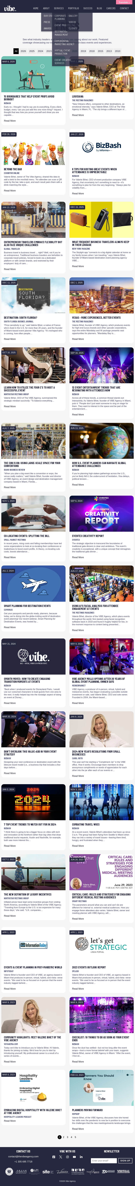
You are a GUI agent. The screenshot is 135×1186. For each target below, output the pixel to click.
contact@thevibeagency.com (23, 1156)
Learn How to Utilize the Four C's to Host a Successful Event (29, 389)
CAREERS (111, 8)
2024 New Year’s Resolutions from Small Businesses (96, 753)
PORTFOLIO (73, 8)
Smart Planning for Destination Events (27, 605)
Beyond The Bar (13, 169)
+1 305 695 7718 (23, 1161)
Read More (10, 120)
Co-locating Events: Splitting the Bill (26, 535)
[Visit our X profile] (60, 1156)
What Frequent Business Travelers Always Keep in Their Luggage (100, 243)
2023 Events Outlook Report (89, 967)
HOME (36, 8)
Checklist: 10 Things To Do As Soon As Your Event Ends (100, 1038)
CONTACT (124, 8)
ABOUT (46, 8)
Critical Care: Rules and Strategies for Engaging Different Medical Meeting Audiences (101, 896)
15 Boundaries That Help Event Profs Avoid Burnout (29, 98)
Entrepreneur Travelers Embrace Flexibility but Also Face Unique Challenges (33, 243)
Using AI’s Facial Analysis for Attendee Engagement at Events (95, 607)
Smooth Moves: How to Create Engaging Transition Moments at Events (27, 680)
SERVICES (59, 8)
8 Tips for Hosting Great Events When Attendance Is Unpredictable (94, 170)
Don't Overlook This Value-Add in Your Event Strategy (30, 753)
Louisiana (78, 96)
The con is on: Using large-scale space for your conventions (32, 464)
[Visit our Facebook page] (53, 1156)
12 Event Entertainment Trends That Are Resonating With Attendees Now (96, 389)
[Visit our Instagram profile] (67, 1156)
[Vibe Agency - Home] (10, 8)
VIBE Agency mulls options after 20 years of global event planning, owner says (98, 680)
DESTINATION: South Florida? (20, 317)
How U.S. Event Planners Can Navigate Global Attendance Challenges (99, 464)
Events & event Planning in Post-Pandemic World (33, 967)
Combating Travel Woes (86, 824)
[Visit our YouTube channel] (74, 1156)
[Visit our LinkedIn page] (81, 1156)
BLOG (99, 8)
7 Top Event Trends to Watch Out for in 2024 (30, 824)
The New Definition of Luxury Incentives (28, 894)
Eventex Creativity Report (88, 535)
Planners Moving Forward (87, 1110)
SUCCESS (87, 8)
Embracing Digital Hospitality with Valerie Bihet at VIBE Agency (33, 1111)
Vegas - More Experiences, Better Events (96, 317)
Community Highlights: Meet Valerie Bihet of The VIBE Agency (32, 1038)
